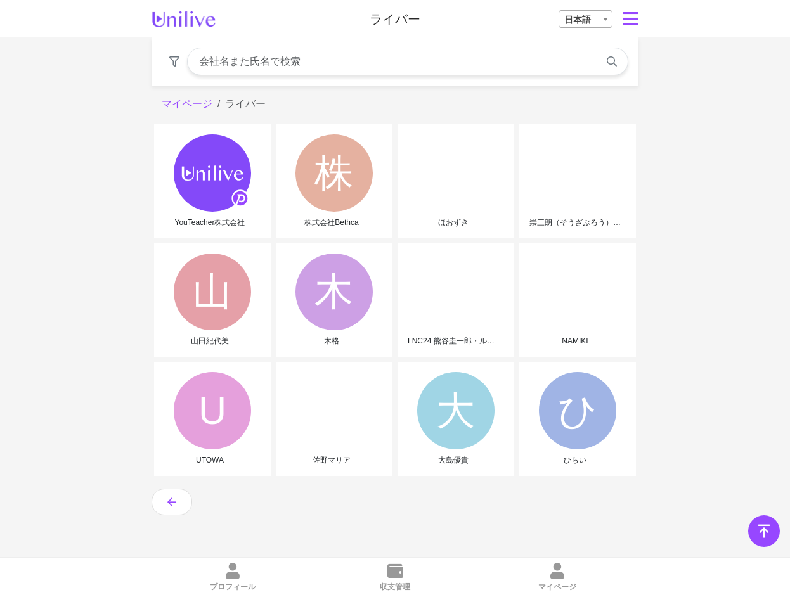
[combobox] (585, 19)
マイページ (187, 103)
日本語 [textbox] (577, 20)
